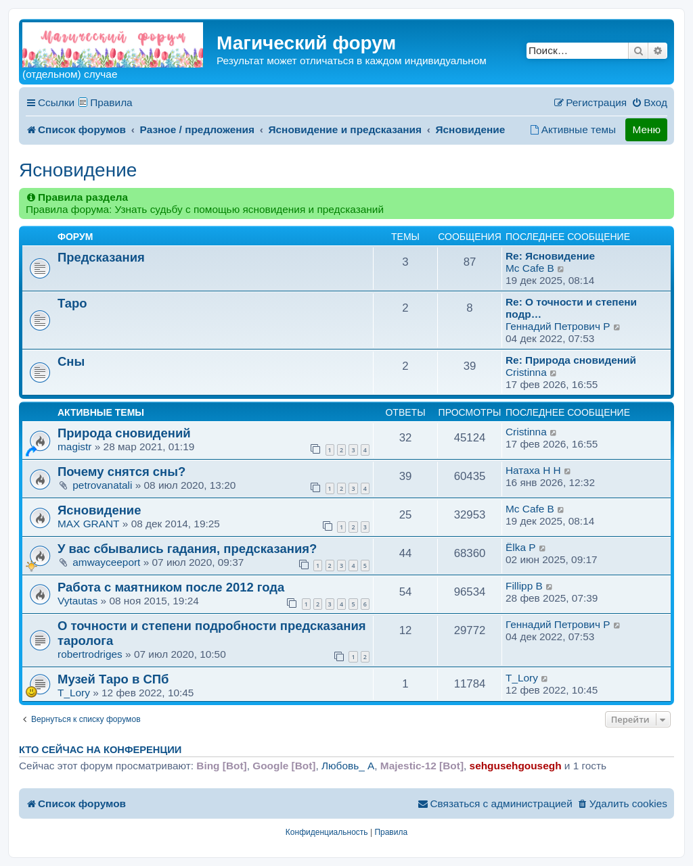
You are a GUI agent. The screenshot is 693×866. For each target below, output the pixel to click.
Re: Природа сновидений (571, 360)
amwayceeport (106, 562)
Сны (71, 361)
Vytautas (77, 600)
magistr (74, 446)
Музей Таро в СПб (113, 679)
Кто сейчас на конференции (100, 749)
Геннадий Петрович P (558, 326)
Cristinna (526, 372)
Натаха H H (533, 470)
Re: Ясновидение (550, 256)
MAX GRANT (89, 523)
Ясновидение (78, 170)
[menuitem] (649, 102)
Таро (72, 303)
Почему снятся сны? (121, 471)
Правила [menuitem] (111, 102)
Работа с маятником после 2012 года (171, 587)
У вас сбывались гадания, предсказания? (187, 549)
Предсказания (101, 257)
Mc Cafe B (530, 268)
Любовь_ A (347, 765)
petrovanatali (102, 485)
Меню (646, 129)
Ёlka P (521, 547)
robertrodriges (90, 654)
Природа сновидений (124, 433)
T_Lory (74, 692)
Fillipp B (524, 586)
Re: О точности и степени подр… (571, 308)
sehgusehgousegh (516, 765)
